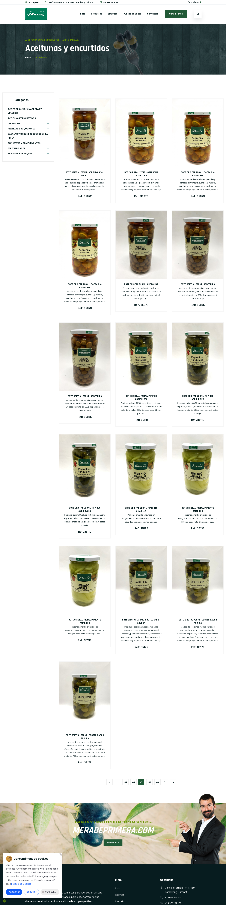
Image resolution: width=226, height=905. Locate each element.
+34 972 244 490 (174, 902)
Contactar (152, 15)
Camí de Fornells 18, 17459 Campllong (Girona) (71, 3)
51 (168, 784)
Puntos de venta (132, 15)
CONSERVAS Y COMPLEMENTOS (29, 145)
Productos (96, 15)
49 (159, 784)
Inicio (82, 15)
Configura (49, 892)
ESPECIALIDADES (29, 150)
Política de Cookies (21, 883)
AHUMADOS (29, 125)
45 (123, 784)
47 (141, 784)
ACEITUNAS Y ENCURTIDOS (29, 120)
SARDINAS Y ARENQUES (29, 155)
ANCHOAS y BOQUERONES (29, 130)
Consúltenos (176, 15)
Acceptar (14, 892)
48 (150, 784)
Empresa (113, 15)
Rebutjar (31, 892)
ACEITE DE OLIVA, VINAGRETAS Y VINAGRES (29, 112)
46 (132, 784)
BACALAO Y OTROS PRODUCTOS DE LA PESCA (29, 137)
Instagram (32, 3)
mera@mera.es (113, 3)
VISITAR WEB (113, 846)
